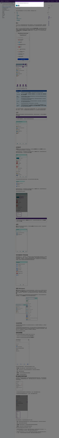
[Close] (43, 1)
